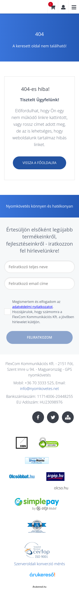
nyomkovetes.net (18, 8)
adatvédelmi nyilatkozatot (32, 306)
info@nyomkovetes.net (39, 388)
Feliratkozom (39, 337)
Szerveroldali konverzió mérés (39, 563)
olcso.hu (61, 487)
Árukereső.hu (39, 586)
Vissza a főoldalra (39, 162)
